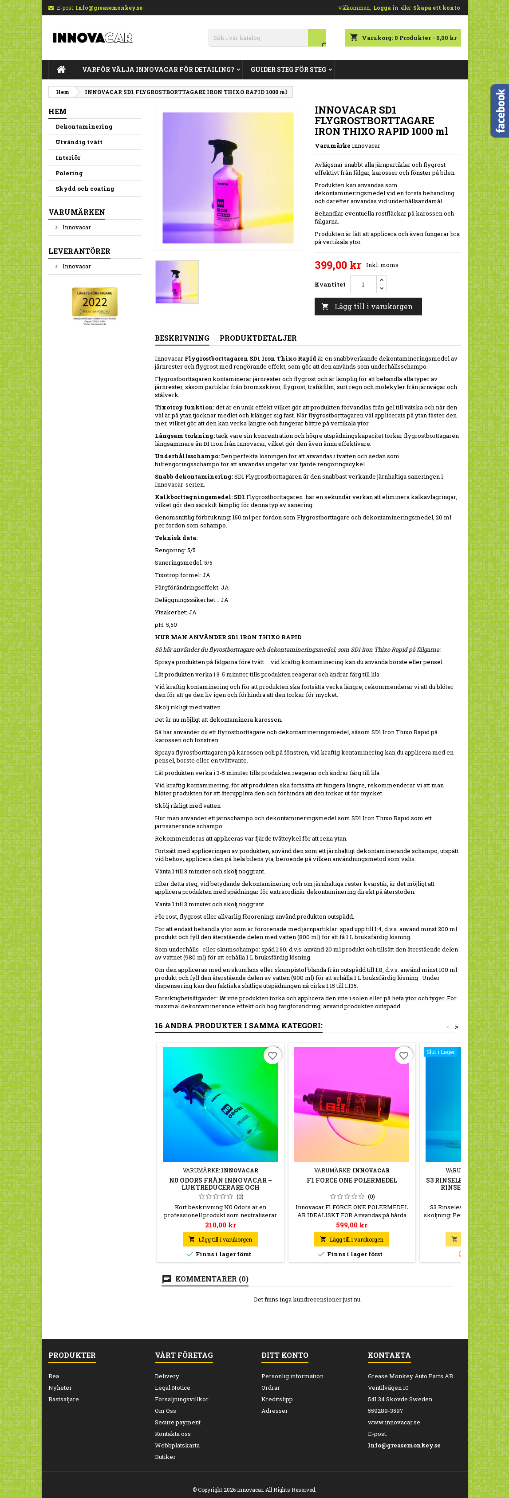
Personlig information (292, 1376)
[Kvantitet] (363, 284)
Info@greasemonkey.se (108, 7)
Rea (53, 1376)
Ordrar (270, 1388)
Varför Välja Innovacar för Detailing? (158, 69)
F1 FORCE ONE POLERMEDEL (352, 1180)
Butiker (165, 1457)
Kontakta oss (173, 1434)
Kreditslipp (277, 1399)
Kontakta (389, 1355)
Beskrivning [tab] (182, 337)
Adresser (274, 1411)
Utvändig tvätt (79, 142)
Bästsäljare (63, 1399)
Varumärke (333, 145)
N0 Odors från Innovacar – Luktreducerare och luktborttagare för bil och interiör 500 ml (220, 1191)
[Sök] (267, 38)
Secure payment (178, 1422)
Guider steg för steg (288, 69)
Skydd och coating (84, 189)
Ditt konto (284, 1355)
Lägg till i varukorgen (367, 306)
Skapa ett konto (436, 7)
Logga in (386, 7)
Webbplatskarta (177, 1445)
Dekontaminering (84, 126)
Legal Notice (172, 1388)
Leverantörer (79, 251)
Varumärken (76, 211)
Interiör (67, 157)
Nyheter (60, 1388)
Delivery (167, 1376)
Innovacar (76, 227)
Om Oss (165, 1411)
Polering (69, 173)
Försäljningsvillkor (182, 1399)
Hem (57, 111)
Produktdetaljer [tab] (258, 337)
